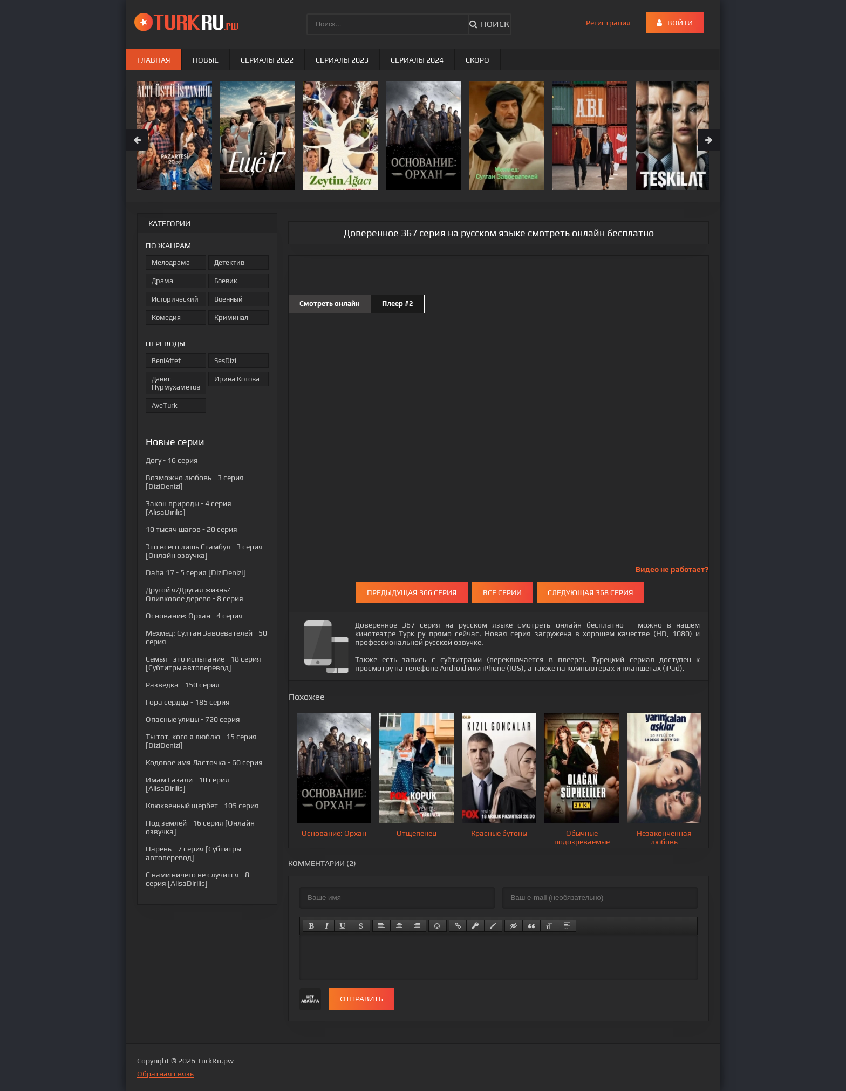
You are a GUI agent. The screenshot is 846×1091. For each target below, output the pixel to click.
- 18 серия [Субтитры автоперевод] (203, 663)
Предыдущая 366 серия (412, 592)
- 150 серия (183, 684)
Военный (228, 299)
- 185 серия (188, 702)
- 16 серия (172, 460)
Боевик (225, 281)
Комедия (166, 317)
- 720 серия (193, 719)
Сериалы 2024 (417, 60)
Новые (206, 60)
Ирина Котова (237, 379)
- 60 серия (204, 762)
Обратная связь (165, 1073)
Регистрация (608, 22)
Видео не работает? (672, 569)
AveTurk (165, 405)
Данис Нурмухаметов (176, 383)
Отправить (361, 999)
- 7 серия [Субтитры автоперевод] (193, 853)
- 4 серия (194, 615)
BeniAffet (166, 361)
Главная (153, 60)
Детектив (229, 262)
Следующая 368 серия (590, 592)
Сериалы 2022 (267, 60)
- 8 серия (194, 594)
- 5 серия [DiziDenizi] (195, 572)
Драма (162, 281)
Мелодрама (171, 262)
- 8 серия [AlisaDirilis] (197, 879)
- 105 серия (202, 805)
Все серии (502, 592)
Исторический (175, 299)
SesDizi (225, 361)
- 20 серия (191, 529)
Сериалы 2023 (342, 60)
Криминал (231, 317)
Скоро (477, 60)
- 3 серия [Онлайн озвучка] (204, 551)
